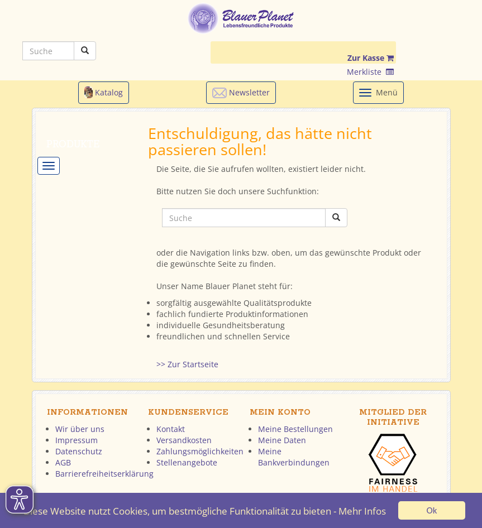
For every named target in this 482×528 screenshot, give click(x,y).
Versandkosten (184, 440)
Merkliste (370, 71)
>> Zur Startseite (187, 364)
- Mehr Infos (359, 511)
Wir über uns (79, 429)
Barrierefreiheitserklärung (104, 473)
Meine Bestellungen (295, 429)
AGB (63, 462)
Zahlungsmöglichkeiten (200, 451)
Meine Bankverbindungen (294, 457)
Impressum (76, 440)
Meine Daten (282, 440)
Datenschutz (78, 451)
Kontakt (170, 429)
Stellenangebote (186, 462)
